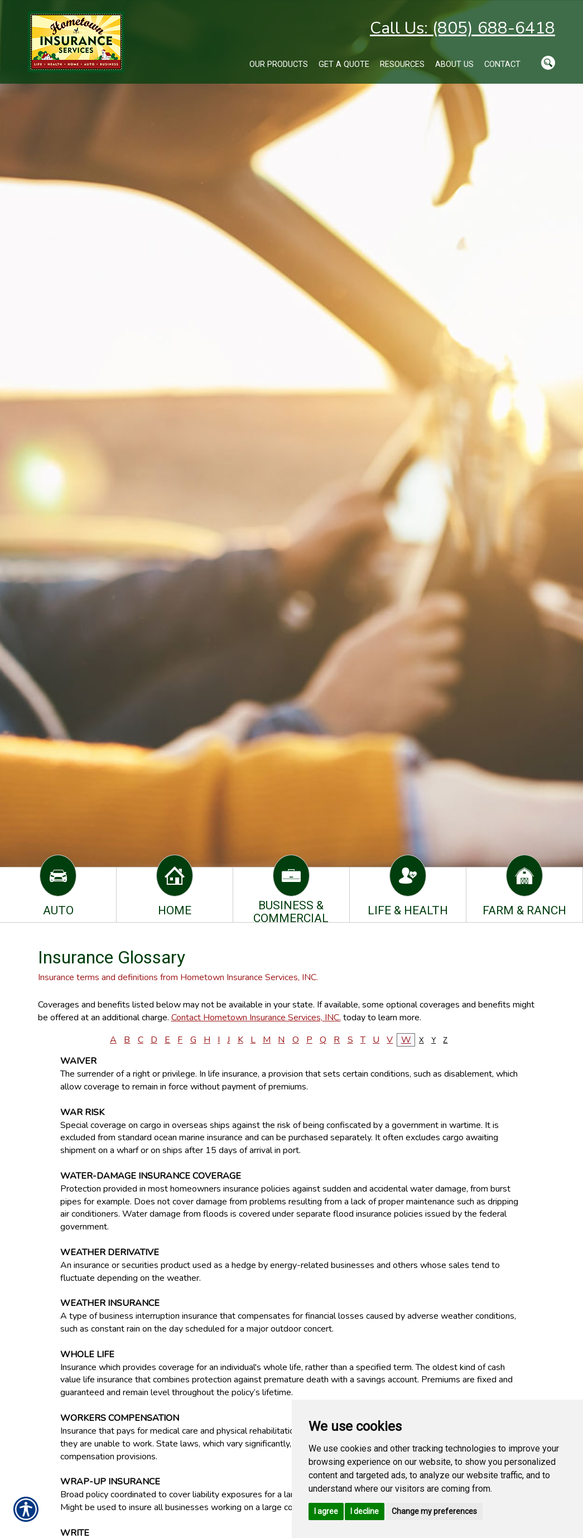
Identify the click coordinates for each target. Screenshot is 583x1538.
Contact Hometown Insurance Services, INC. (256, 1017)
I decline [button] (364, 1511)
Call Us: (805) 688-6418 (462, 28)
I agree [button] (326, 1511)
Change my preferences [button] (434, 1511)
